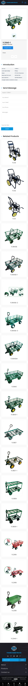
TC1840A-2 (14, 390)
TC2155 (14, 642)
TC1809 (14, 586)
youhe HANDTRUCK (12, 2)
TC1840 (14, 474)
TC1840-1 (14, 502)
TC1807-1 (14, 558)
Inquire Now (7, 48)
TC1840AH (14, 446)
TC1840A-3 (14, 418)
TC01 (14, 306)
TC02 (14, 278)
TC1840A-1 (14, 362)
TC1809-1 (14, 614)
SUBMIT (22, 660)
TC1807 (14, 530)
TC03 (14, 250)
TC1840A (14, 334)
